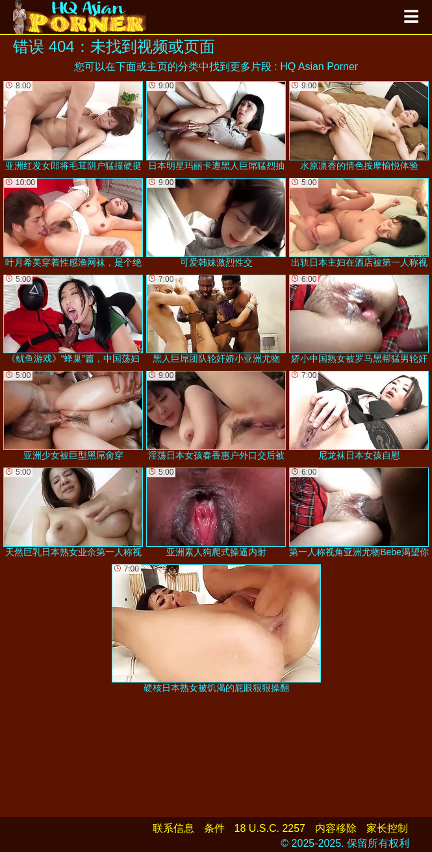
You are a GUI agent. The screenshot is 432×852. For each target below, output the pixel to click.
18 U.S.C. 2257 (270, 828)
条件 (214, 828)
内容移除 (336, 828)
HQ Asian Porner (319, 66)
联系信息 (173, 828)
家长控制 (387, 828)
